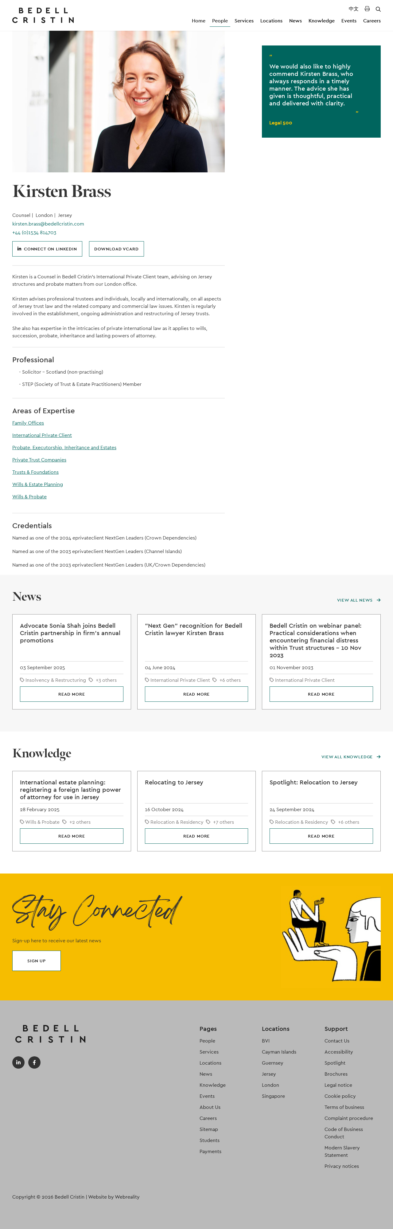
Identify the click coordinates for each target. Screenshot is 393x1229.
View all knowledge (351, 756)
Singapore (273, 1096)
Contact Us (337, 1041)
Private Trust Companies (39, 460)
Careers (372, 21)
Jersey (269, 1074)
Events (348, 21)
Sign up (36, 961)
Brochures (336, 1074)
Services (244, 21)
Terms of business (344, 1107)
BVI (266, 1041)
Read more (71, 694)
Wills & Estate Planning (37, 484)
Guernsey (272, 1063)
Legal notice (338, 1085)
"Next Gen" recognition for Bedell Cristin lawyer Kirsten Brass (193, 629)
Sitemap (209, 1129)
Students (210, 1140)
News (295, 21)
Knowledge (322, 21)
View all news (359, 600)
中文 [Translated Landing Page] (354, 9)
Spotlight (335, 1063)
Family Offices (28, 423)
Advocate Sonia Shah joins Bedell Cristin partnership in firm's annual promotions (70, 633)
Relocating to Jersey (174, 782)
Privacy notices (342, 1166)
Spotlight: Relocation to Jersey (314, 782)
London (270, 1085)
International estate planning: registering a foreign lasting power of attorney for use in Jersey (70, 789)
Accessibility (339, 1052)
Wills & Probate (29, 496)
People (220, 21)
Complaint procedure (349, 1118)
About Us (210, 1107)
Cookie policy (340, 1096)
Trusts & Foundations (35, 472)
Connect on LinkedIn (47, 249)
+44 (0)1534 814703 (34, 232)
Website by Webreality (114, 1197)
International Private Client (42, 435)
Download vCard (116, 249)
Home (198, 21)
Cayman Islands (279, 1052)
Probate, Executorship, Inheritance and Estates (64, 447)
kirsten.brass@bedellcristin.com (48, 224)
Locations (271, 21)
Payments (210, 1151)
